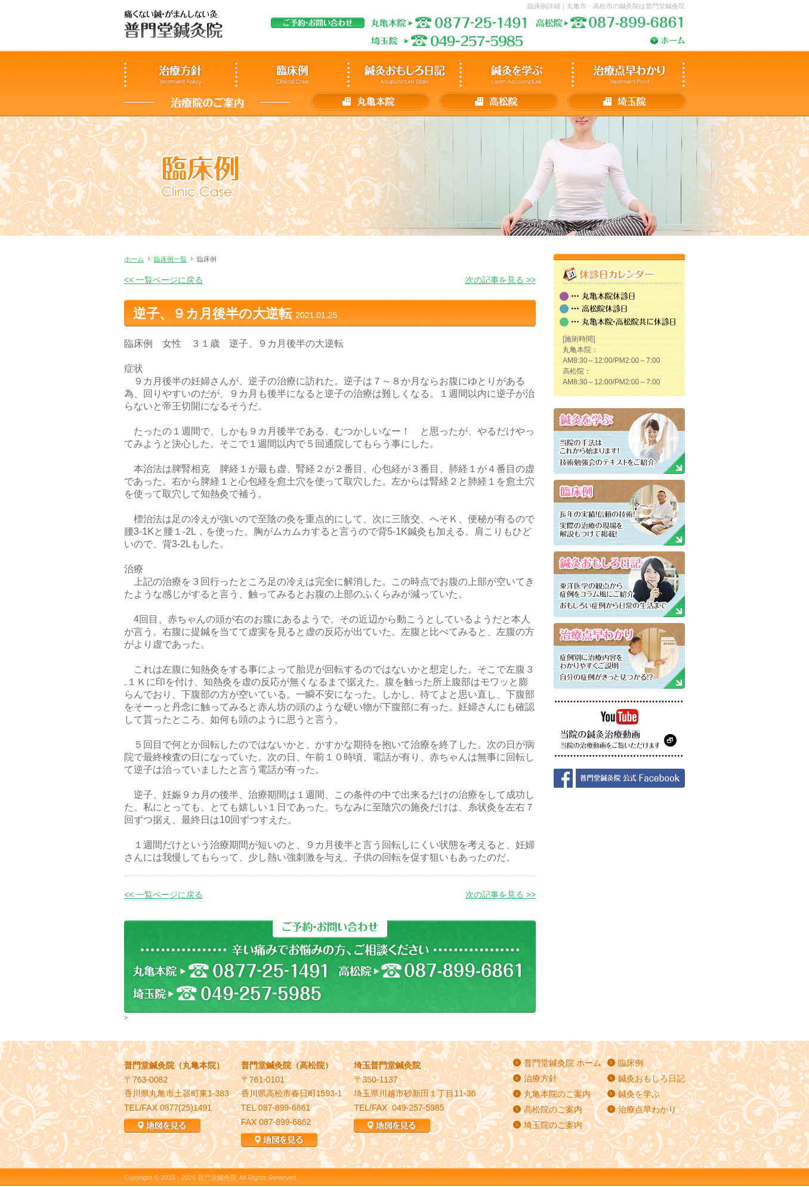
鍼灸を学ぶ (639, 1094)
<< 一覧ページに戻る (163, 280)
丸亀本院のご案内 (557, 1094)
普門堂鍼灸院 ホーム (562, 1063)
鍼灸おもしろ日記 (651, 1078)
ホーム (134, 259)
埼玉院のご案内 (553, 1125)
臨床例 (630, 1063)
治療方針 (540, 1078)
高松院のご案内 (553, 1109)
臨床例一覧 (170, 259)
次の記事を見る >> (500, 280)
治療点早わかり (647, 1109)
